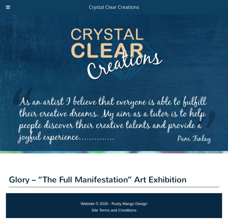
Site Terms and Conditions (114, 210)
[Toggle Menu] (8, 7)
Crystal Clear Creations (114, 7)
